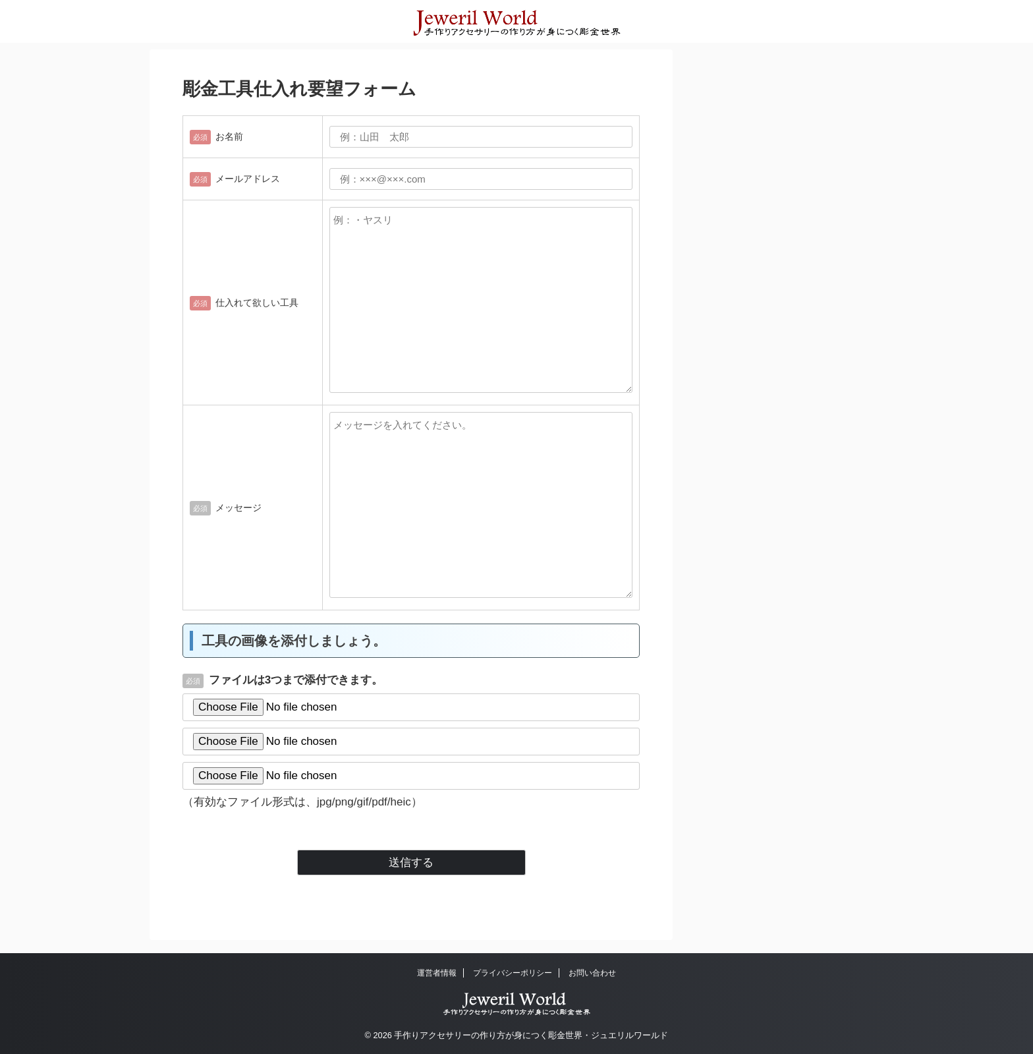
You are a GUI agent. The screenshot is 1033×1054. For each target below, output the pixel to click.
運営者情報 (437, 973)
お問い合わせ (592, 973)
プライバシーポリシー (512, 973)
